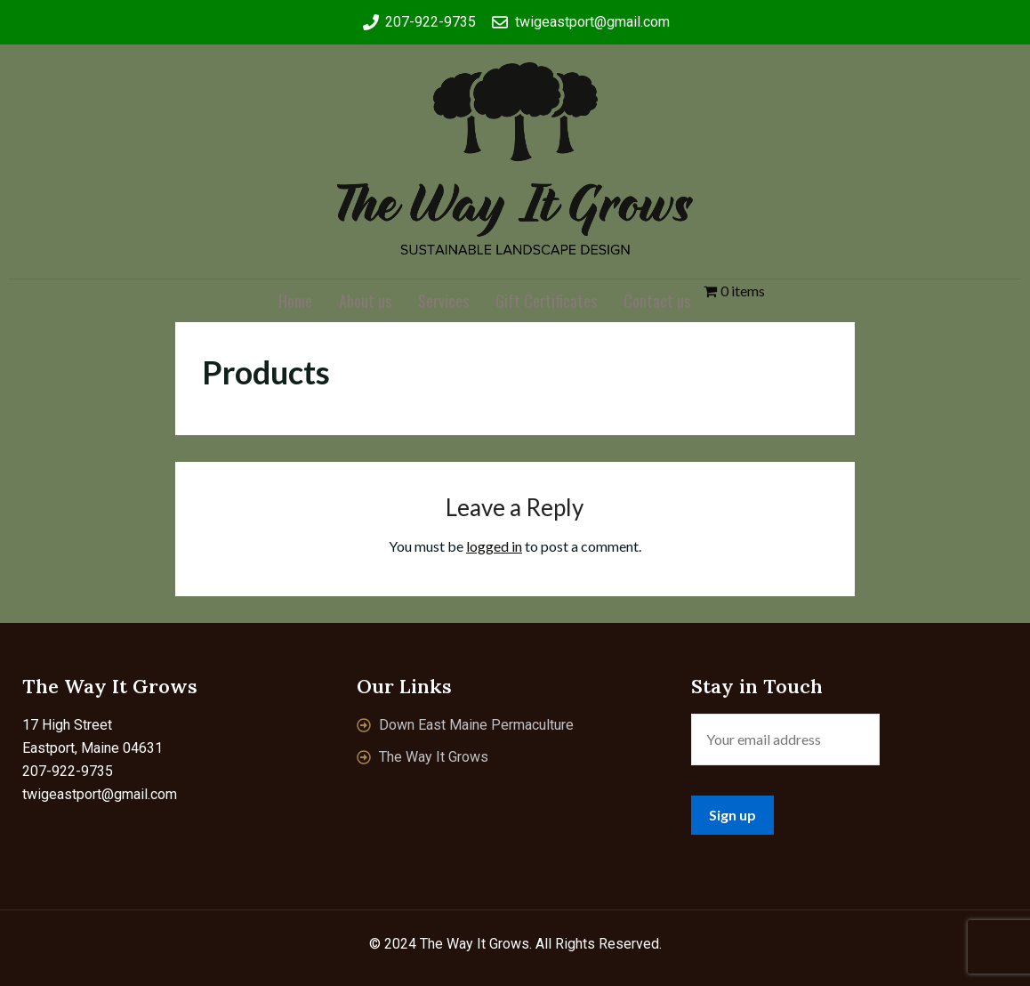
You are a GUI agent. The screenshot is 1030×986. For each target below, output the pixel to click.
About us (365, 300)
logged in (494, 545)
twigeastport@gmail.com (99, 794)
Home (295, 300)
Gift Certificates (546, 300)
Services (443, 300)
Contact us (657, 300)
